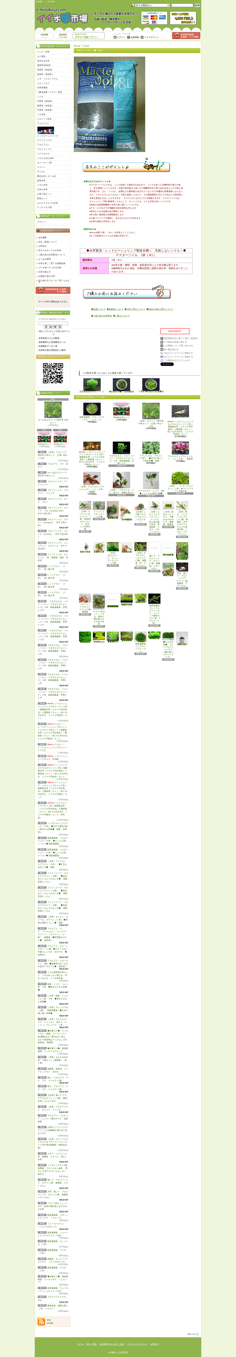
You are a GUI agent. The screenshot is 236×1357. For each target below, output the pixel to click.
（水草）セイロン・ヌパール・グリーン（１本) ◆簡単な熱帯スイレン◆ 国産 (53, 920)
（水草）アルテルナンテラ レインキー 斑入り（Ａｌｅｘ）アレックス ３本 (53, 1022)
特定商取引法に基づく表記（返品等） (181, 338)
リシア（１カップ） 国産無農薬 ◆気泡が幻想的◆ (151, 385)
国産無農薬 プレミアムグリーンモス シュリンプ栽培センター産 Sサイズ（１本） (155, 609)
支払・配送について (63, 35)
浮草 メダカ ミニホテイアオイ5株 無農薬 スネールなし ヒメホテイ (182, 551)
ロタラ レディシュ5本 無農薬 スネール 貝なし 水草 (53, 1156)
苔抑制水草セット (44, 438)
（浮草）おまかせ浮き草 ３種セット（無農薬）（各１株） (53, 1060)
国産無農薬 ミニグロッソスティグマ (141, 642)
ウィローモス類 (44, 207)
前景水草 (41, 180)
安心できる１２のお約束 (49, 250)
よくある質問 (44, 259)
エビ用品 (41, 56)
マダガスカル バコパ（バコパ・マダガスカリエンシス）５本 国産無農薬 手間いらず (121, 453)
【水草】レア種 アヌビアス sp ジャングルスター (140, 512)
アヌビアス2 (43, 144)
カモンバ (41, 222)
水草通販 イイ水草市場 (118, 1352)
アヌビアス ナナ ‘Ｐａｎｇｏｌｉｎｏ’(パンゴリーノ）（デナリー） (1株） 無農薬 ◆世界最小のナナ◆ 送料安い (52, 934)
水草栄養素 (42, 87)
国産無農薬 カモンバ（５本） (92, 385)
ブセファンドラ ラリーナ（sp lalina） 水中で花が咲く (53, 534)
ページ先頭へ (192, 1334)
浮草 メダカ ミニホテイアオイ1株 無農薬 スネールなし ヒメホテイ (169, 549)
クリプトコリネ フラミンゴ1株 (99, 509)
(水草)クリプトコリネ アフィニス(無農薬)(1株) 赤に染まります (52, 1130)
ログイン (121, 37)
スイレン (41, 167)
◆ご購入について (121, 316)
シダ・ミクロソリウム (47, 79)
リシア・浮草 (43, 52)
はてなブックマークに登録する (178, 357)
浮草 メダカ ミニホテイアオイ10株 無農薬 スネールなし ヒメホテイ (168, 569)
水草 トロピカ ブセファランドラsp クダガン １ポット (85, 547)
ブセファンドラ (44, 149)
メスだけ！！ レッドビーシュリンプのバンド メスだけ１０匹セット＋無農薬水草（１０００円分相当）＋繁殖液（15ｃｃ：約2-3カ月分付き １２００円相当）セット (54, 731)
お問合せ (88, 35)
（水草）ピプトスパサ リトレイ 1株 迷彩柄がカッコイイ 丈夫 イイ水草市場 (85, 515)
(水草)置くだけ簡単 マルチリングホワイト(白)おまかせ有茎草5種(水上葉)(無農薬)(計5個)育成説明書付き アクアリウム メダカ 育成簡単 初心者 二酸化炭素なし (113, 600)
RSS (49, 1320)
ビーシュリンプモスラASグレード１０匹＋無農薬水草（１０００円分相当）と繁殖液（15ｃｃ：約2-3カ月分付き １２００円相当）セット (53, 771)
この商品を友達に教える (175, 342)
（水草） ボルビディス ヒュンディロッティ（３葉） (113, 553)
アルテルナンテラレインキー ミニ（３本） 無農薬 (180, 451)
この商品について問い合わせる (178, 345)
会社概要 (42, 237)
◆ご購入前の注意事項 (101, 316)
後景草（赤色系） (45, 105)
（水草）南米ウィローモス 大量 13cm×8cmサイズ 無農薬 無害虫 (169, 513)
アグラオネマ (43, 154)
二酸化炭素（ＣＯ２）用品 (49, 92)
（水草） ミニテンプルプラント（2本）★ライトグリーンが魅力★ (180, 482)
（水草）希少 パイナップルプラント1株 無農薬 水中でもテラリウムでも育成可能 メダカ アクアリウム (182, 518)
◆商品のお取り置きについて (159, 309)
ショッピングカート (186, 35)
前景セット (42, 198)
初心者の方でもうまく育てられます (53, 281)
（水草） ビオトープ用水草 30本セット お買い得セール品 (52, 455)
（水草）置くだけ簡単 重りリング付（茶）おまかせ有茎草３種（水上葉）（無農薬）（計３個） (113, 510)
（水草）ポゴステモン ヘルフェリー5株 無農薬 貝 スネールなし (141, 554)
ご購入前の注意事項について (51, 254)
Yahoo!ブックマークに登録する (178, 353)
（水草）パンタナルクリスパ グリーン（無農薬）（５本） (99, 547)
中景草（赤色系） (45, 110)
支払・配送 (91, 1344)
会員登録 (135, 37)
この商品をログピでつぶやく (177, 360)
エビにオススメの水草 (47, 203)
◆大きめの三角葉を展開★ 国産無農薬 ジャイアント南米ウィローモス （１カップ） (85, 637)
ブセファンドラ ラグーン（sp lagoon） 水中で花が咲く (53, 522)
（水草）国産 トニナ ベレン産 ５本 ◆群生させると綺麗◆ (54, 999)
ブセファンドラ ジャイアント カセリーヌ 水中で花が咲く (53, 546)
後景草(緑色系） (44, 65)
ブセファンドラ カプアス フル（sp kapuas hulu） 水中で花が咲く (53, 511)
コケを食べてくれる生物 (49, 267)
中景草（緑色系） (45, 101)
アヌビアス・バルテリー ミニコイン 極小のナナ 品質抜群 (53, 1118)
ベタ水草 (41, 114)
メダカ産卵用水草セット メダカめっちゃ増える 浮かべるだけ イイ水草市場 (53, 975)
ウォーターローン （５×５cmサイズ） (99, 637)
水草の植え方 (44, 272)
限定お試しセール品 (46, 176)
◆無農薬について (115, 309)
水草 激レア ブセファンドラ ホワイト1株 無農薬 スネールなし (54, 1194)
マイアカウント (151, 37)
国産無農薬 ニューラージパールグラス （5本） (141, 598)
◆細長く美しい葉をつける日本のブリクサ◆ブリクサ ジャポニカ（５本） (127, 636)
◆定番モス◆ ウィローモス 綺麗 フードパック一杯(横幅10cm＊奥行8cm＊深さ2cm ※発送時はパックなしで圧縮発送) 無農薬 (53, 1037)
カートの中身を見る (53, 290)
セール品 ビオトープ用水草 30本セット (53, 412)
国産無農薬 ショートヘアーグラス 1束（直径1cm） (127, 600)
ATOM (50, 1323)
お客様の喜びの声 (46, 276)
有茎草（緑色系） (45, 70)
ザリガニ (41, 171)
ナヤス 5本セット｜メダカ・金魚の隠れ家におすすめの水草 (53, 1206)
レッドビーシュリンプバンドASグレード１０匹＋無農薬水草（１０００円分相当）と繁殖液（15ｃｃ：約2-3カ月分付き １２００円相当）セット (92, 454)
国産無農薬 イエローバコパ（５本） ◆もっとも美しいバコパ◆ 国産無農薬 (53, 841)
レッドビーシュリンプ (47, 132)
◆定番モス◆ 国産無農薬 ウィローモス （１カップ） (53, 1279)
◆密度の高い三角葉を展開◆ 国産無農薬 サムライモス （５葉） (154, 635)
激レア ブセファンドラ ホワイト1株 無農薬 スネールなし (53, 1183)
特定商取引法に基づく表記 (111, 1344)
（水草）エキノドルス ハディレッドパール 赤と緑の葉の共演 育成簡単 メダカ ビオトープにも (154, 517)
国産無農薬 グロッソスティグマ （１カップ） (92, 412)
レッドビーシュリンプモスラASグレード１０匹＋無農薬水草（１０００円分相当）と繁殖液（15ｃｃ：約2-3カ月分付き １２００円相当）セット (180, 419)
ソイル (40, 96)
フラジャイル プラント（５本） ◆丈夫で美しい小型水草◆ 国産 (150, 452)
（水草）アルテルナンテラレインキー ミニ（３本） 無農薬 (93, 482)
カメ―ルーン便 (44, 162)
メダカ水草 (42, 185)
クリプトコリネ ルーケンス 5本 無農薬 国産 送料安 (53, 557)
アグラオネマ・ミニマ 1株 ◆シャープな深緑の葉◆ (152, 483)
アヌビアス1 (43, 123)
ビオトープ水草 (44, 119)
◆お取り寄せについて (134, 309)
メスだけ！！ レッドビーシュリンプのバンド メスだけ (52, 747)
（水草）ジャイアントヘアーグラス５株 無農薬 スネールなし (127, 547)
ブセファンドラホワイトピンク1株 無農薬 (86, 603)
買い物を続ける (171, 349)
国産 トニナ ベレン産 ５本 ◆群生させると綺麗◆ (53, 987)
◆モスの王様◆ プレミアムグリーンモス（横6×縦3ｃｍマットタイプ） (168, 645)
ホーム (44, 35)
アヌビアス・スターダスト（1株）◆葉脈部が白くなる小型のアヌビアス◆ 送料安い (53, 963)
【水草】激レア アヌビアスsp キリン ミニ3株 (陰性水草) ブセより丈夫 (52, 1098)
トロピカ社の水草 (45, 158)
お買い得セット (44, 194)
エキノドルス (43, 83)
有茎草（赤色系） (45, 74)
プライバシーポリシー (137, 1344)
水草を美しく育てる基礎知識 (51, 263)
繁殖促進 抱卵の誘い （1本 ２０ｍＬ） (182, 638)
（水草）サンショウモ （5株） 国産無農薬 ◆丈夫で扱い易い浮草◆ (54, 1010)
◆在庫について (98, 309)
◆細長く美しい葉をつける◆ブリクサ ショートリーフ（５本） (113, 637)
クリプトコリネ (44, 140)
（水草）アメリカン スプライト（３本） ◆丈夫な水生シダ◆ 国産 (53, 864)
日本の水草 (42, 189)
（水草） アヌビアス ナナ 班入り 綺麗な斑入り (121, 483)
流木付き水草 (43, 61)
